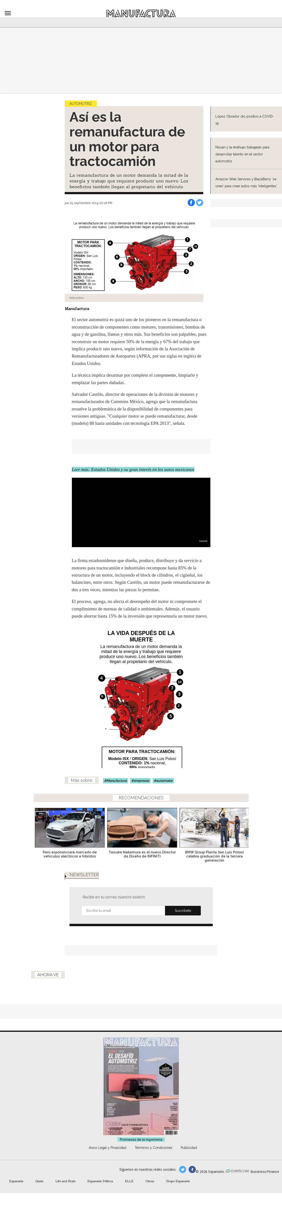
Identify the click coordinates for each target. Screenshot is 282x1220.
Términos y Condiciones (153, 1148)
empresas (141, 781)
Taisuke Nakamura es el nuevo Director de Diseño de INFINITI (141, 854)
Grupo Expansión (178, 1181)
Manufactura (116, 781)
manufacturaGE (182, 1169)
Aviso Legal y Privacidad (107, 1148)
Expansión (16, 1181)
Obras (149, 1181)
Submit (183, 910)
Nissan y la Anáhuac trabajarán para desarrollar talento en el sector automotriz (242, 154)
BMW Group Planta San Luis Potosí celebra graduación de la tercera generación (213, 856)
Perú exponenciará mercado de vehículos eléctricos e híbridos (69, 854)
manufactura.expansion (192, 1169)
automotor (164, 781)
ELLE (129, 1181)
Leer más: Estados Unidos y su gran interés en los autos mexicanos (133, 469)
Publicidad (189, 1148)
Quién (39, 1181)
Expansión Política (100, 1181)
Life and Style (65, 1181)
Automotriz (80, 104)
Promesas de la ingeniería (141, 1139)
